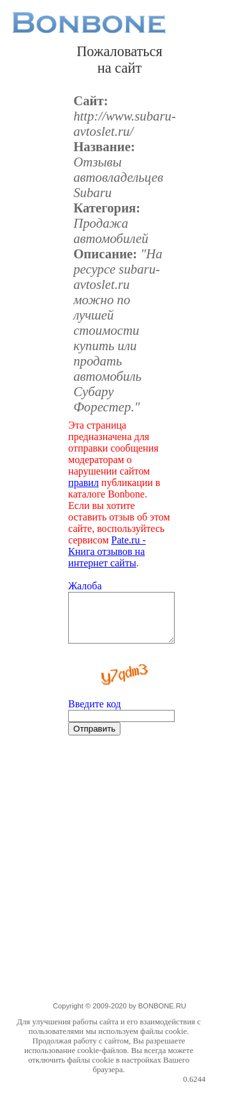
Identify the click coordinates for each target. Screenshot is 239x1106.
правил (83, 482)
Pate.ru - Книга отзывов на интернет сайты (107, 551)
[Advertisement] (119, 880)
